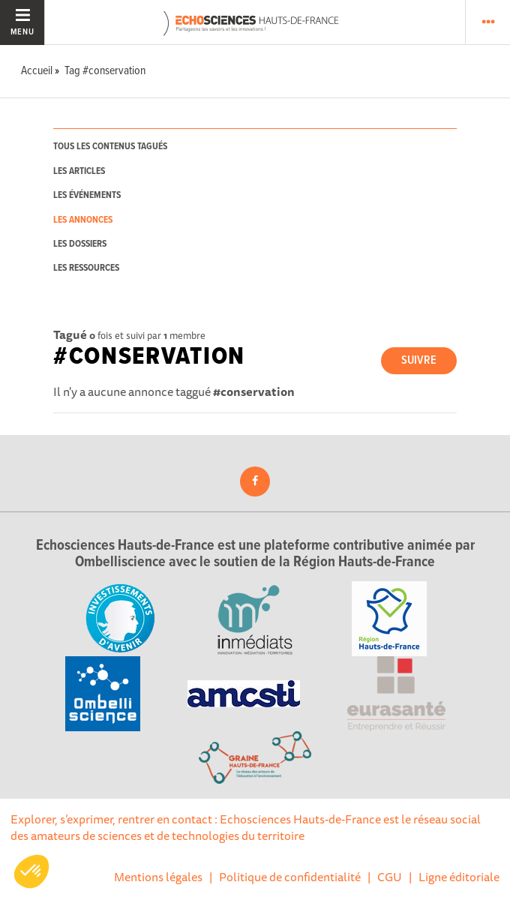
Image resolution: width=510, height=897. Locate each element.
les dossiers (79, 244)
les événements (87, 195)
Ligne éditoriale (459, 876)
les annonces (82, 220)
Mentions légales (158, 876)
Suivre (418, 360)
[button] (32, 872)
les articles (79, 171)
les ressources (86, 268)
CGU (389, 876)
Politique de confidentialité (290, 876)
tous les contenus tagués (110, 146)
